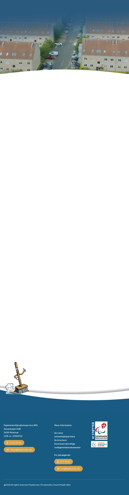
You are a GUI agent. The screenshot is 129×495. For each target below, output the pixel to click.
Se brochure (60, 440)
